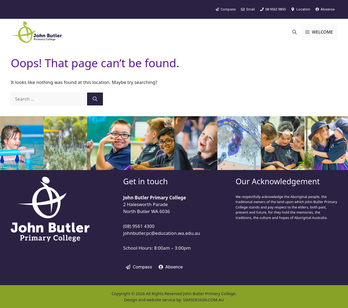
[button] (294, 32)
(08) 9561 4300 (138, 226)
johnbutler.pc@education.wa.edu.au (161, 233)
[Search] (95, 99)
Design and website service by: (153, 299)
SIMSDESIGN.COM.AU (203, 299)
